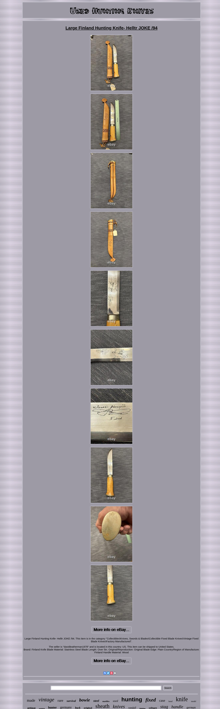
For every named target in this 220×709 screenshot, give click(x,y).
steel (96, 701)
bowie (84, 700)
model (193, 701)
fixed (151, 700)
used (115, 701)
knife (182, 699)
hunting (131, 699)
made (31, 700)
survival (71, 701)
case (162, 701)
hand (170, 701)
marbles (106, 701)
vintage (46, 700)
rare (60, 700)
